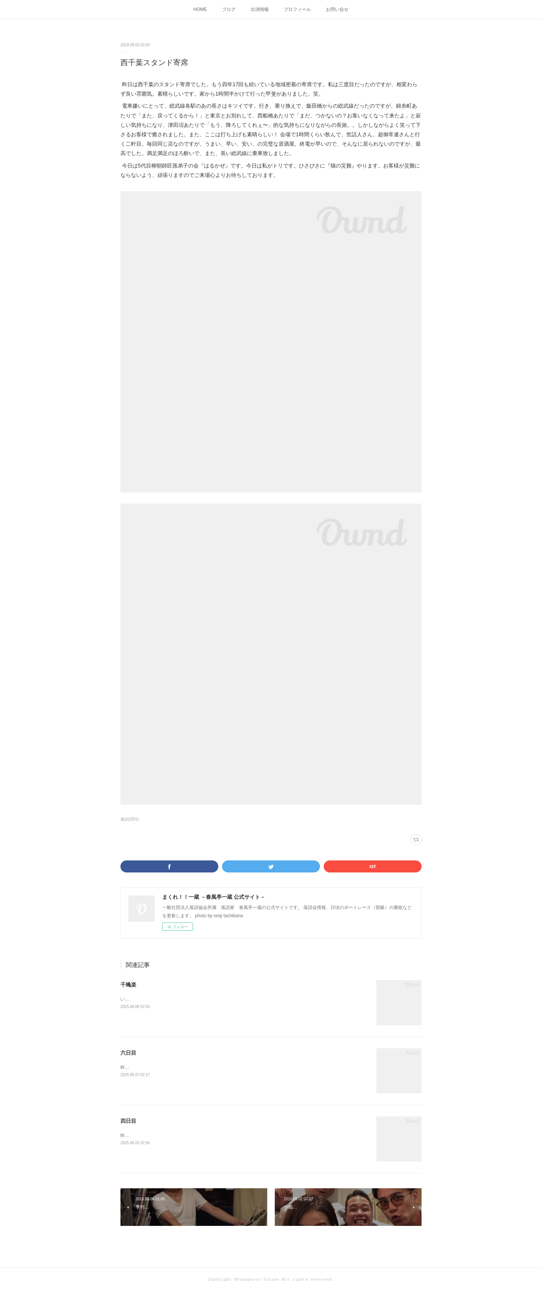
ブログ (229, 9)
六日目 (128, 1053)
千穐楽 (128, 985)
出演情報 (260, 9)
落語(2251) (129, 819)
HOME (200, 9)
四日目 (128, 1121)
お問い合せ (337, 9)
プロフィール (297, 9)
